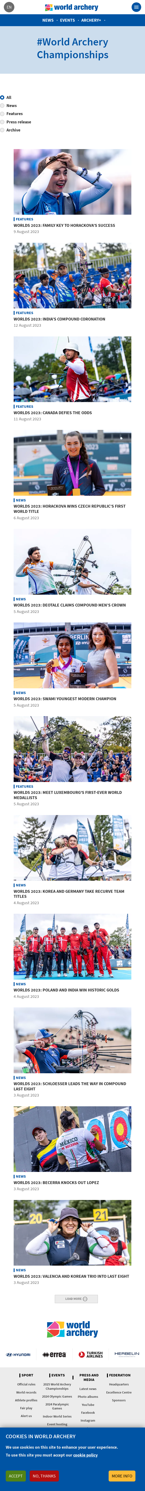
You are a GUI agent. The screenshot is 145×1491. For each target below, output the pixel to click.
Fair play (26, 1408)
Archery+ (91, 20)
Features (14, 113)
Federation (120, 1375)
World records (26, 1392)
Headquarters (119, 1384)
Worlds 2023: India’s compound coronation (59, 319)
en (9, 7)
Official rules (26, 1384)
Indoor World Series (57, 1416)
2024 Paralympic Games (57, 1406)
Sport (27, 1375)
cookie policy (85, 1455)
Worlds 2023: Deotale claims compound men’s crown (70, 605)
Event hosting (57, 1424)
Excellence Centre (119, 1392)
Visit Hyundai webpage (18, 1354)
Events (67, 20)
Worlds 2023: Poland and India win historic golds (66, 990)
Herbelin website (127, 1354)
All (8, 97)
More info (122, 1476)
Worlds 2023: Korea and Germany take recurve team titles (69, 894)
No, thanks (44, 1476)
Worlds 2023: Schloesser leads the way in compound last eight (70, 1086)
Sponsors (119, 1400)
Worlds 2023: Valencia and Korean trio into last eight (71, 1276)
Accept (16, 1476)
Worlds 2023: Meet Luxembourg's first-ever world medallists (68, 795)
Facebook (88, 1412)
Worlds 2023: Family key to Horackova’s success (64, 225)
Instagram (88, 1420)
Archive (13, 130)
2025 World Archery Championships (57, 1386)
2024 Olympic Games (57, 1396)
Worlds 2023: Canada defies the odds (53, 412)
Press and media (89, 1377)
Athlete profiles (26, 1400)
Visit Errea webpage (54, 1354)
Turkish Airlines (90, 1354)
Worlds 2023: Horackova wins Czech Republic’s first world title (70, 508)
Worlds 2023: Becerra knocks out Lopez (56, 1182)
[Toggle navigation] (136, 7)
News (48, 20)
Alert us (26, 1416)
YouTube (88, 1405)
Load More (73, 1299)
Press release (18, 122)
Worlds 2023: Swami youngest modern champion (65, 698)
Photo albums (88, 1396)
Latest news (87, 1389)
